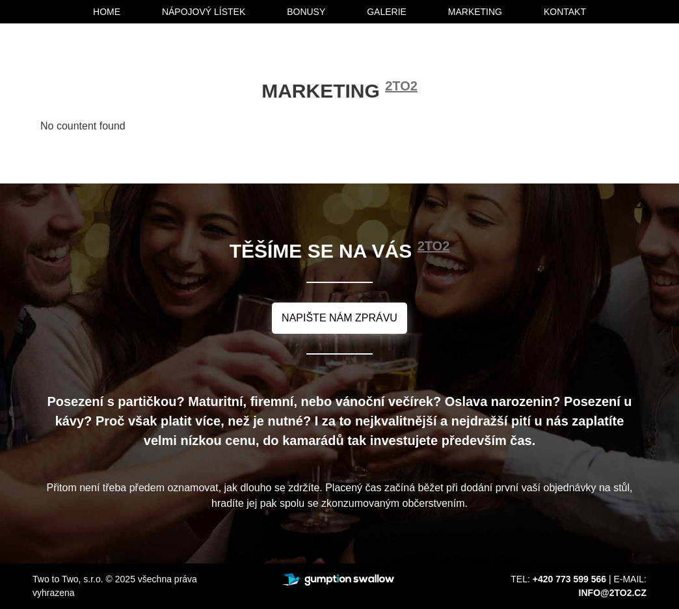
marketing (475, 12)
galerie (386, 12)
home (106, 12)
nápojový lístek (203, 12)
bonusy (306, 12)
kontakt (565, 12)
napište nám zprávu (339, 317)
